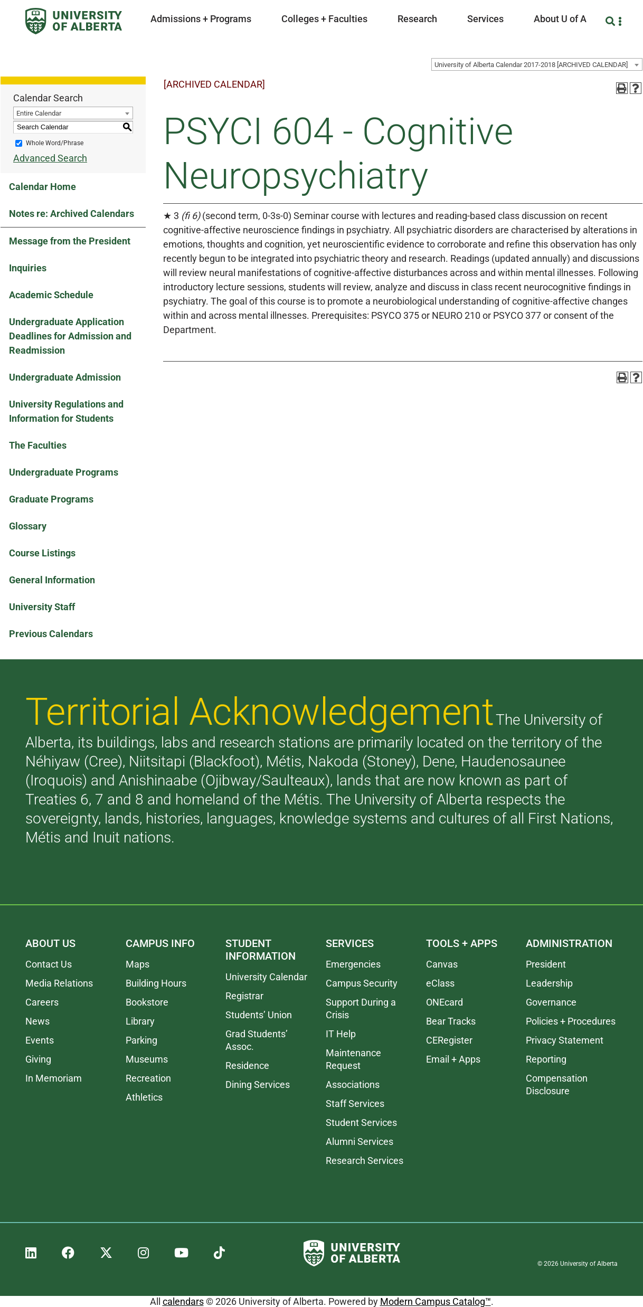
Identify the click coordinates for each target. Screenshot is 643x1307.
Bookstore (147, 1002)
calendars (183, 1301)
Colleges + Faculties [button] (324, 18)
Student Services (361, 1122)
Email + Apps (453, 1059)
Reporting (546, 1059)
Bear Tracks (451, 1021)
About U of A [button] (560, 18)
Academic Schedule (51, 294)
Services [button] (485, 18)
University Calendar (266, 976)
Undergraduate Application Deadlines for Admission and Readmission (70, 336)
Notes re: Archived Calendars (71, 213)
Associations (353, 1084)
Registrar (244, 995)
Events (39, 1040)
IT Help (341, 1033)
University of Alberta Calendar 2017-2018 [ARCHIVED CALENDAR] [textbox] (531, 65)
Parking (141, 1040)
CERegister (449, 1040)
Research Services (364, 1160)
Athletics (144, 1097)
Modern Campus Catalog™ (435, 1301)
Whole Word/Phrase (54, 143)
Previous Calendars (51, 633)
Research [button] (417, 18)
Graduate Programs (51, 499)
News (37, 1021)
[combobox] (536, 64)
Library (140, 1021)
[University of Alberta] (73, 21)
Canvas (442, 964)
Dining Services (257, 1084)
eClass (440, 983)
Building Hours (156, 983)
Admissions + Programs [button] (200, 18)
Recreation (148, 1078)
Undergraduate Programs (63, 472)
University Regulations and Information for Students (66, 411)
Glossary (27, 526)
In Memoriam (53, 1078)
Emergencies (353, 964)
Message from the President (69, 241)
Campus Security (362, 983)
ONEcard (444, 1002)
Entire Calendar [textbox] (38, 113)
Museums (147, 1059)
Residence (247, 1065)
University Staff (42, 606)
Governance (551, 1002)
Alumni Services (359, 1141)
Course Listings (42, 552)
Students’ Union (258, 1014)
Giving (38, 1059)
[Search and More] (611, 21)
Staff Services (355, 1103)
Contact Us (48, 964)
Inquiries (27, 267)
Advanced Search (50, 158)
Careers (42, 1002)
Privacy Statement (564, 1040)
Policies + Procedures (571, 1021)
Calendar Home (42, 186)
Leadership (549, 983)
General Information (52, 579)
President (546, 964)
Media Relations (59, 983)
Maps (137, 964)
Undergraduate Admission (65, 377)
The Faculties (38, 445)
